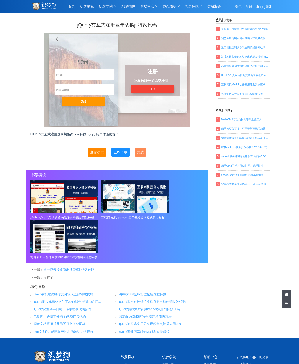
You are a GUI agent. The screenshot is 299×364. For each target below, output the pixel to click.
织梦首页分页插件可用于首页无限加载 (243, 128)
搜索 (269, 344)
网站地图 (148, 354)
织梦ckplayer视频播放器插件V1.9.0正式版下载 (245, 147)
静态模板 (171, 7)
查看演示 (97, 152)
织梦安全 (168, 337)
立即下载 (120, 152)
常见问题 (210, 331)
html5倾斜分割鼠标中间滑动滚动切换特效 (63, 291)
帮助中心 (149, 7)
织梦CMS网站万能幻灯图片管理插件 (242, 165)
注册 (249, 7)
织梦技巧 (168, 324)
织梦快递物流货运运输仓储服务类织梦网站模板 (58, 217)
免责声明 (210, 337)
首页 (71, 7)
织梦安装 (168, 331)
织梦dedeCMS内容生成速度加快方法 (145, 277)
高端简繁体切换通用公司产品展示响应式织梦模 (245, 66)
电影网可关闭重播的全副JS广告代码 (60, 277)
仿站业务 (214, 7)
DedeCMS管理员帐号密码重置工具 (241, 119)
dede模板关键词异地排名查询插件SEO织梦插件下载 (245, 156)
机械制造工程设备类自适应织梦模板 (242, 93)
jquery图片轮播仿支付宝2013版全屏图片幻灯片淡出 (68, 262)
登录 (238, 7)
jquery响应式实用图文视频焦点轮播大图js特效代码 (153, 284)
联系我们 (210, 344)
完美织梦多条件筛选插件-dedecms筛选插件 (245, 184)
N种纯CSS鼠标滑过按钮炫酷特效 (142, 254)
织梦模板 (87, 7)
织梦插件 (128, 7)
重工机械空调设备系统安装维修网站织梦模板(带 (245, 47)
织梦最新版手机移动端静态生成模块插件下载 (245, 137)
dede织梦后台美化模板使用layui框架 (242, 175)
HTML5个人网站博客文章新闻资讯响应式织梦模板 (245, 75)
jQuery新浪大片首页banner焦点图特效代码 (149, 269)
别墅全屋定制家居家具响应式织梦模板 (243, 38)
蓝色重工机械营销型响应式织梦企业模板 (244, 29)
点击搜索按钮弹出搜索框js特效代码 (68, 230)
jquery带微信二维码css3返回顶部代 (144, 291)
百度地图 (167, 354)
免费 (140, 152)
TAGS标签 (128, 354)
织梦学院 (107, 7)
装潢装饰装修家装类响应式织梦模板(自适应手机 (245, 56)
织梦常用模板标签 (192, 354)
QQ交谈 (260, 317)
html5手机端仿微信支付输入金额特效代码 (63, 254)
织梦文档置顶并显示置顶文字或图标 (60, 284)
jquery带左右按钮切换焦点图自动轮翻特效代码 (152, 262)
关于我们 (210, 324)
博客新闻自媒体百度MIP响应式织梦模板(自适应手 (176, 217)
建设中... (259, 336)
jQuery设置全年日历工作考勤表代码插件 (63, 269)
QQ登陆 (264, 7)
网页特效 (193, 7)
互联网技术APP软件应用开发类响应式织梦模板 (117, 217)
